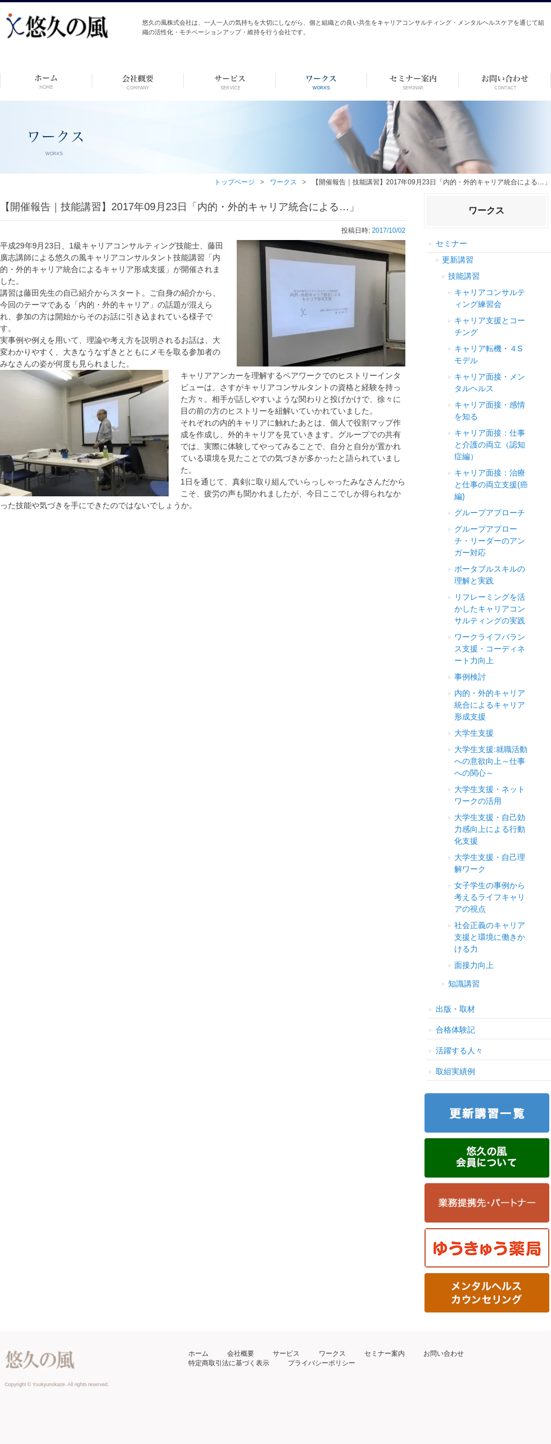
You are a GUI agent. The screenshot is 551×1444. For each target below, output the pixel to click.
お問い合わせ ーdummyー (504, 80)
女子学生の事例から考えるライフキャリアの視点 (489, 897)
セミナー (451, 243)
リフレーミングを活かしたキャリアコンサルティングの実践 (489, 608)
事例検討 (470, 676)
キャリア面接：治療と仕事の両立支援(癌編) (491, 484)
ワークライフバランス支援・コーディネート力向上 (489, 648)
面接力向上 (474, 965)
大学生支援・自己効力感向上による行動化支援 (489, 829)
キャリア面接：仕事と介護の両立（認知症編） (489, 444)
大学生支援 (474, 732)
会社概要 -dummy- (138, 80)
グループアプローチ (489, 512)
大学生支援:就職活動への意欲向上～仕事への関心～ (490, 761)
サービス (286, 1353)
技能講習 (464, 275)
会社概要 (240, 1353)
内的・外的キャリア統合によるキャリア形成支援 (489, 705)
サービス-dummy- (230, 80)
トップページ (234, 182)
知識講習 (464, 983)
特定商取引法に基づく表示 (228, 1363)
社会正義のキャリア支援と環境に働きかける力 (489, 937)
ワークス (321, 80)
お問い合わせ (443, 1353)
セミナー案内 (384, 1353)
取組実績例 (455, 1071)
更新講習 (457, 259)
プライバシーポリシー (321, 1363)
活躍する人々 (459, 1050)
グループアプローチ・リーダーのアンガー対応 (489, 540)
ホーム (46, 80)
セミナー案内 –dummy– (413, 80)
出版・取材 (455, 1008)
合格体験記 (455, 1029)
